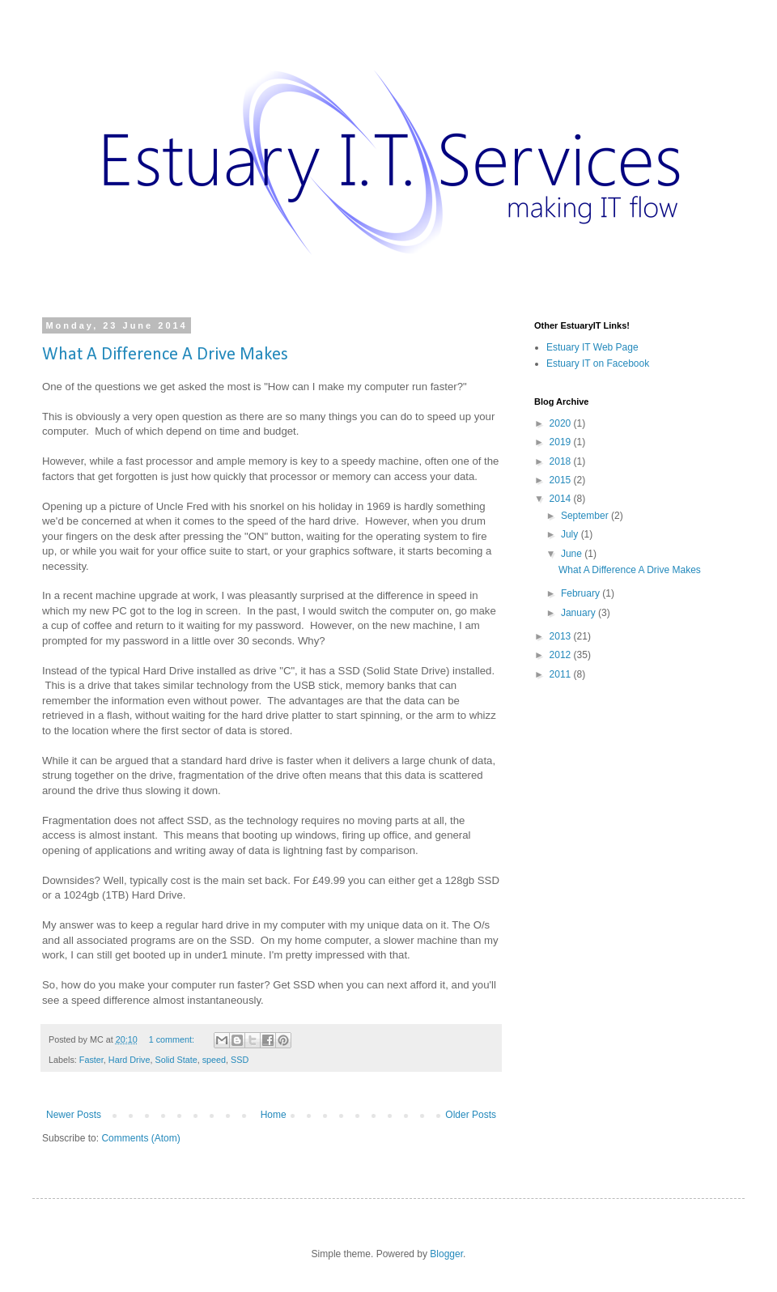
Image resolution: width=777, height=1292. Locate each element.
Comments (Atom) (140, 1138)
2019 (562, 442)
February (581, 593)
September (586, 515)
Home (274, 1114)
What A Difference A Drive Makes (165, 355)
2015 (562, 480)
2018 (562, 461)
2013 (562, 636)
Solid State (176, 1060)
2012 (562, 655)
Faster (91, 1060)
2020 (562, 423)
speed (214, 1060)
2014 (562, 498)
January (579, 612)
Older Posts (470, 1114)
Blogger (446, 1254)
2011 (562, 674)
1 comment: (173, 1039)
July (571, 534)
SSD (239, 1060)
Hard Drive (129, 1060)
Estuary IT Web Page (592, 347)
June (572, 553)
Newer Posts (73, 1114)
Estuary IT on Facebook (597, 363)
